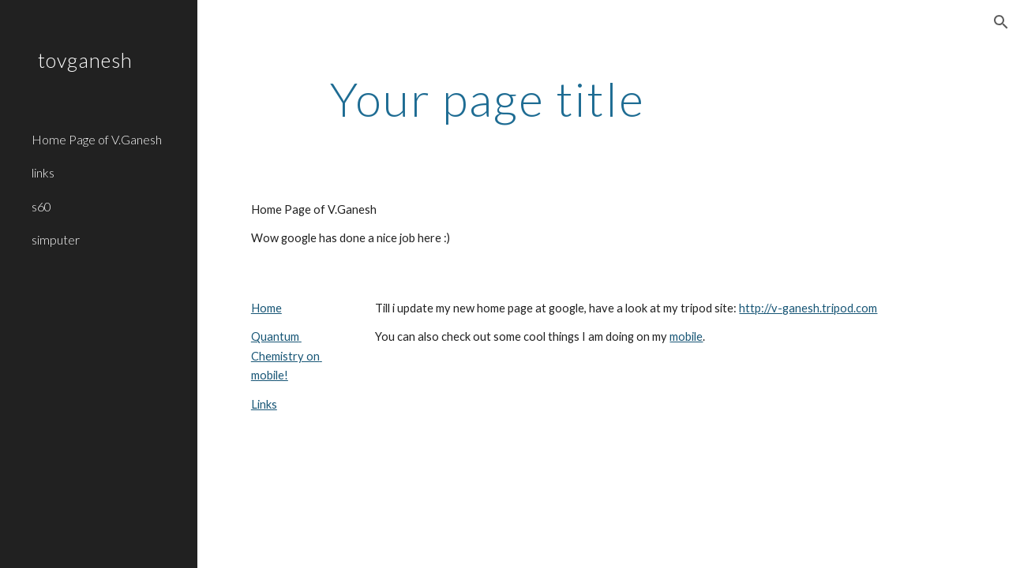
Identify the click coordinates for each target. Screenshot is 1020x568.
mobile (686, 336)
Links (264, 404)
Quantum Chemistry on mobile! (286, 356)
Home (266, 308)
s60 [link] (41, 206)
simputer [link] (56, 239)
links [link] (43, 172)
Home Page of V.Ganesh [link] (97, 139)
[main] (487, 98)
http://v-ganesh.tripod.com (808, 308)
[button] (1001, 22)
